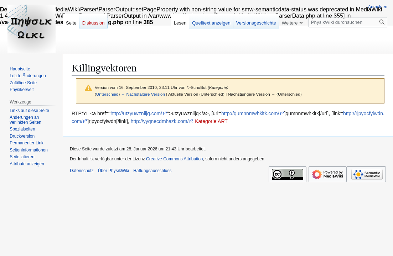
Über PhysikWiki (113, 170)
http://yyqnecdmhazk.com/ (160, 121)
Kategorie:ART (211, 121)
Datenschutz (82, 170)
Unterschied (107, 94)
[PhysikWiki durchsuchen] (348, 22)
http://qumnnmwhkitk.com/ (250, 113)
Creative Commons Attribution (174, 158)
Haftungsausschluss (152, 170)
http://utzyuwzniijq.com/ (136, 113)
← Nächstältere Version (143, 94)
